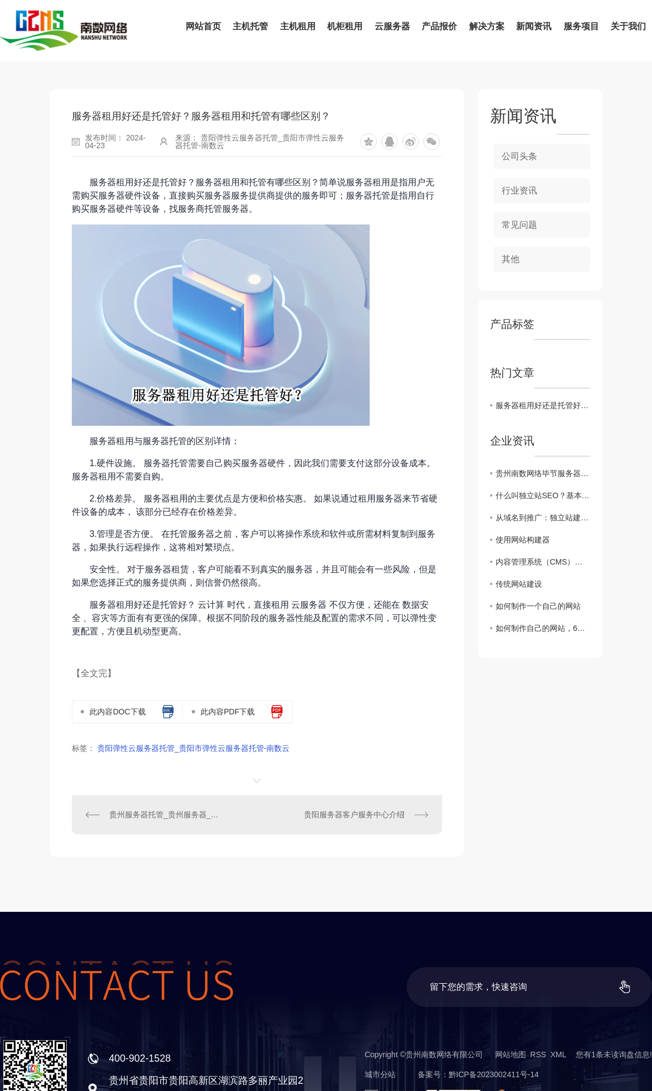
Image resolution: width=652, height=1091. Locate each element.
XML (558, 1054)
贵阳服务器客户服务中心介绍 (354, 814)
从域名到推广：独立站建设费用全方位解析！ (543, 517)
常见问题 (519, 224)
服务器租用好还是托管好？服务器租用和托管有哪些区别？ (543, 405)
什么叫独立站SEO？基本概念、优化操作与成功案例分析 (543, 495)
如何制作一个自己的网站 (538, 606)
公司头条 (519, 156)
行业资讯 (519, 190)
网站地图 (510, 1054)
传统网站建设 (519, 584)
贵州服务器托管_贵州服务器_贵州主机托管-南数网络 (164, 814)
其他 (510, 259)
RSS (538, 1054)
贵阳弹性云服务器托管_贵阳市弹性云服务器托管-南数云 (193, 748)
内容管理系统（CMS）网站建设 (543, 561)
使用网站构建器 (523, 539)
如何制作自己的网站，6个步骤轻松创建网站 (543, 628)
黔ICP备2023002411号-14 (494, 1074)
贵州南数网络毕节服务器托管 (543, 473)
